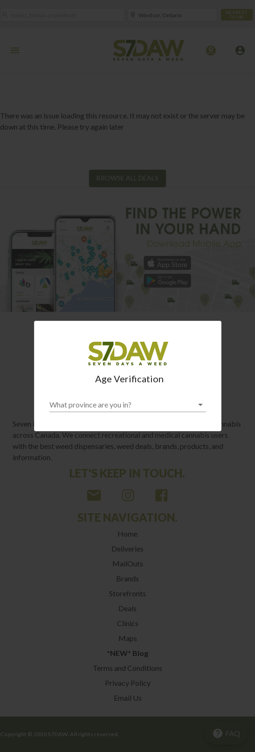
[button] (127, 404)
